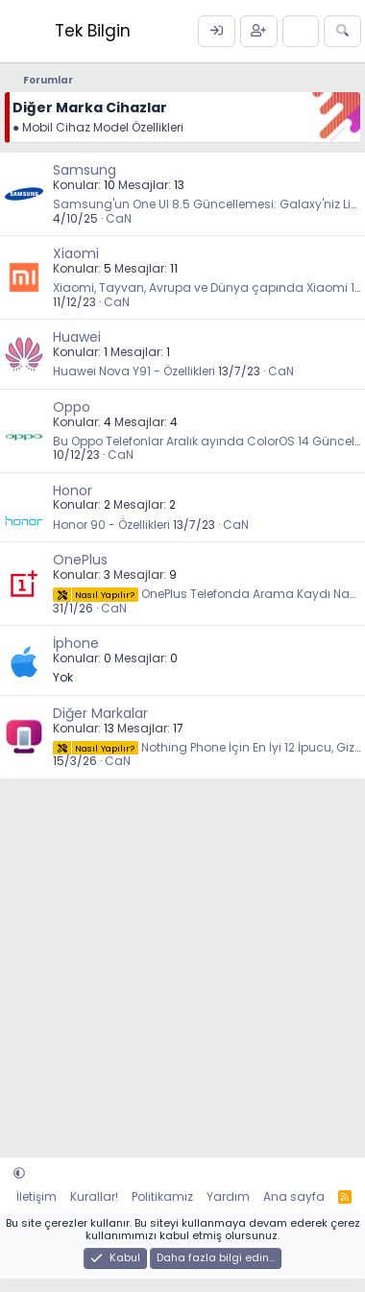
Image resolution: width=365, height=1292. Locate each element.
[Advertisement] (180, 958)
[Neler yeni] (301, 31)
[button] (19, 1173)
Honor (72, 490)
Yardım (228, 1196)
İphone (76, 643)
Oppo (71, 407)
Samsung (84, 169)
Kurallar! (94, 1196)
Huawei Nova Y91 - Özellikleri (134, 371)
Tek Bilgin (93, 30)
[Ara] (342, 31)
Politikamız (162, 1196)
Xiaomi (76, 253)
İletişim (36, 1196)
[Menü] (22, 31)
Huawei (77, 337)
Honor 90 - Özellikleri (111, 524)
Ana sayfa (294, 1196)
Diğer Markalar (100, 713)
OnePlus (80, 559)
